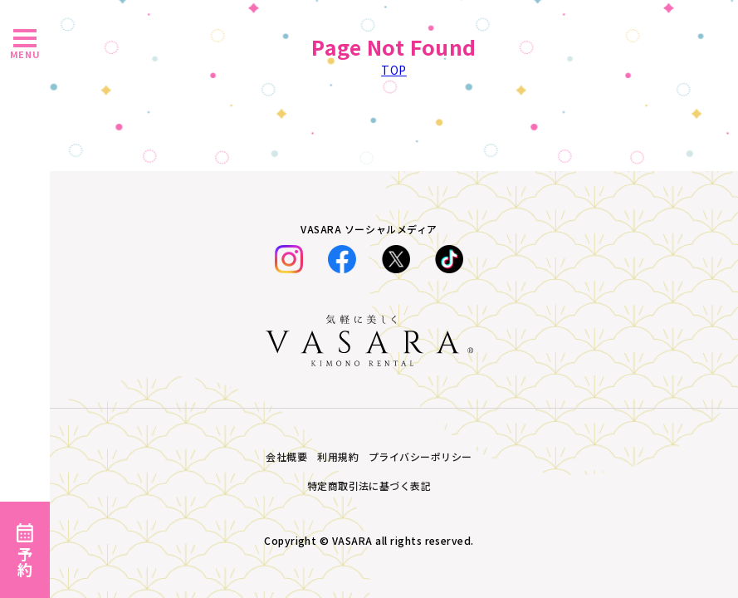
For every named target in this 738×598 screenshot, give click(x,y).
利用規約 (338, 456)
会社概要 (286, 456)
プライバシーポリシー (420, 456)
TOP (394, 69)
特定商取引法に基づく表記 (369, 485)
